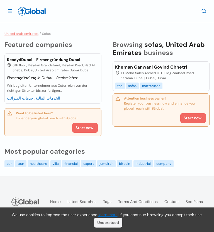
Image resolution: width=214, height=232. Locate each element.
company (163, 163)
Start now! (85, 127)
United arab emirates (21, 34)
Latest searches (81, 201)
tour (21, 163)
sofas (132, 86)
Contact (171, 201)
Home (55, 201)
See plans (194, 201)
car (9, 163)
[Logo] (32, 11)
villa (56, 163)
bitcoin (124, 163)
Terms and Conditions (138, 201)
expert (88, 163)
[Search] (204, 10)
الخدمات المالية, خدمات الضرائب (33, 98)
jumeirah (106, 163)
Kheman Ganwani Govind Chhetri (151, 67)
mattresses (151, 86)
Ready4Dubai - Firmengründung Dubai (43, 59)
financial (71, 163)
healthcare (38, 163)
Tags (107, 201)
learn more (108, 214)
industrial (143, 163)
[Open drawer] (10, 10)
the (120, 86)
